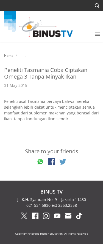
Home (8, 55)
